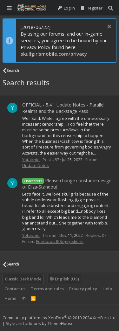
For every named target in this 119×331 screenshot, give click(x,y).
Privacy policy (83, 289)
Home (10, 298)
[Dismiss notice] (108, 27)
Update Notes (35, 165)
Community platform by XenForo (59, 318)
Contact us (14, 289)
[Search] (110, 8)
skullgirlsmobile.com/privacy (54, 54)
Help (107, 289)
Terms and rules (47, 289)
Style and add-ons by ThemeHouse (40, 323)
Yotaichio (31, 159)
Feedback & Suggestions (59, 241)
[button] (9, 8)
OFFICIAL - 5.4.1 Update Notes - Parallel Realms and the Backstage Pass (63, 108)
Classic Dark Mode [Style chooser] (23, 279)
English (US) (64, 279)
